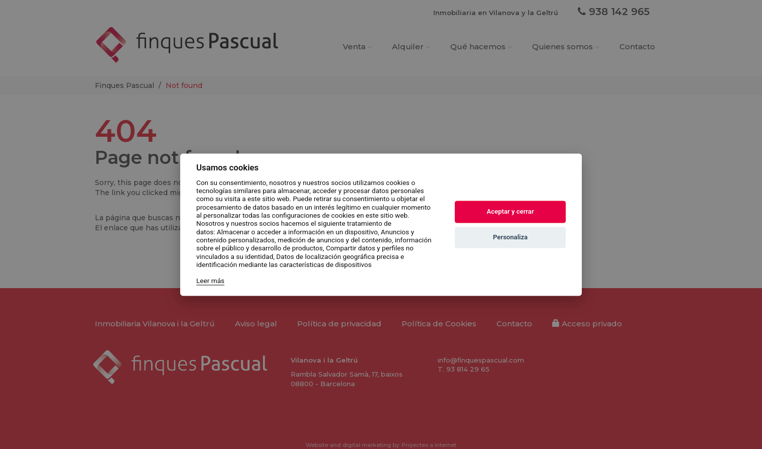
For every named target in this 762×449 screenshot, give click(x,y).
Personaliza (510, 237)
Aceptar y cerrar (510, 212)
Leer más (210, 281)
